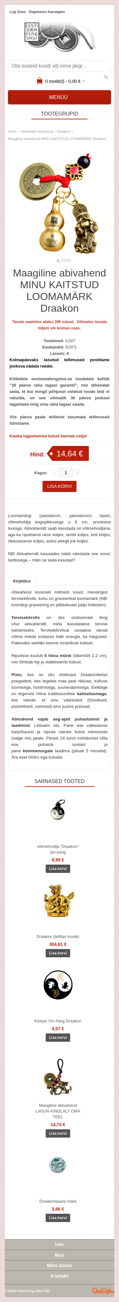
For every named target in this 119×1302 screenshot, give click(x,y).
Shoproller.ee (103, 1291)
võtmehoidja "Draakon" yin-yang (58, 849)
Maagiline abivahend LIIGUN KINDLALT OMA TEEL (58, 1111)
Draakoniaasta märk (57, 1201)
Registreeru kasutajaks (47, 12)
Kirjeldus (22, 581)
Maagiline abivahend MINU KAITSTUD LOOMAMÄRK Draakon (57, 139)
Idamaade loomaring (37, 131)
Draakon (63, 131)
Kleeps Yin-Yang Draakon (58, 1021)
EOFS (70, 347)
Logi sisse (18, 12)
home (12, 131)
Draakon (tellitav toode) (57, 936)
